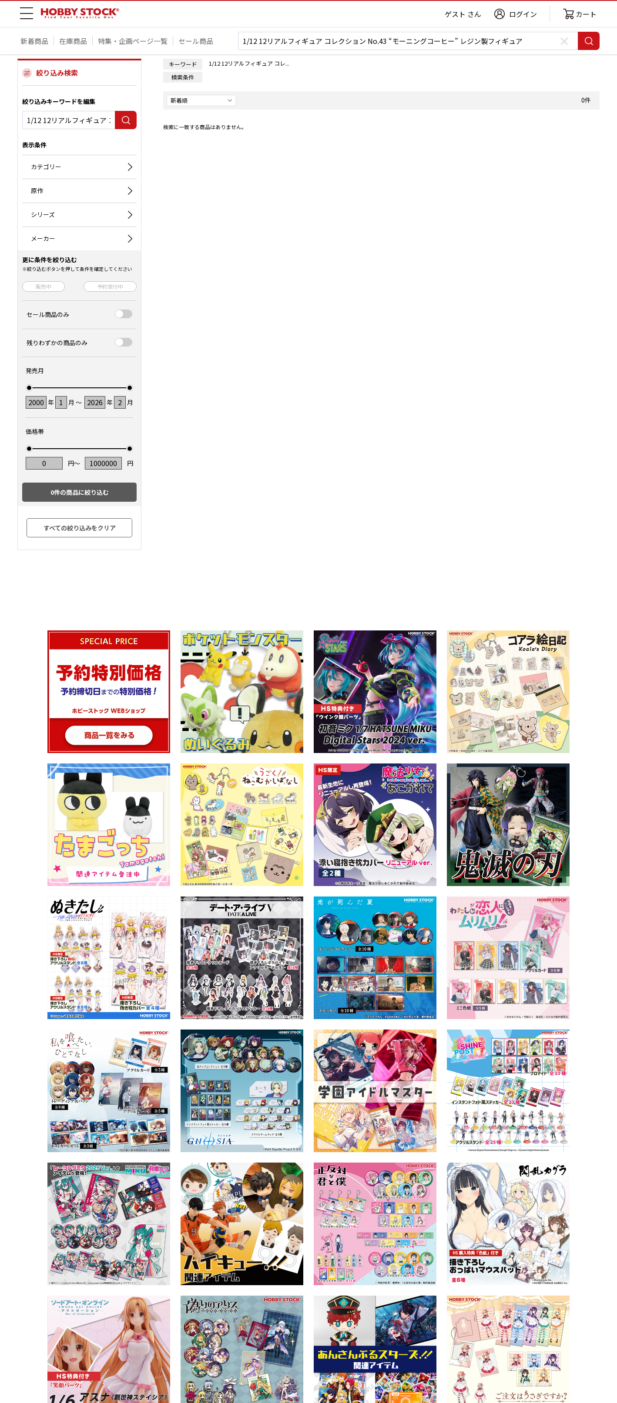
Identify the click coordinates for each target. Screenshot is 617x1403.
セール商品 (195, 40)
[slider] (29, 387)
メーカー (43, 238)
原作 (37, 190)
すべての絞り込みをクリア (80, 527)
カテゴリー (46, 166)
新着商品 (34, 40)
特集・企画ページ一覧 (133, 40)
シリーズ (43, 214)
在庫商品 (73, 40)
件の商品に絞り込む (79, 492)
